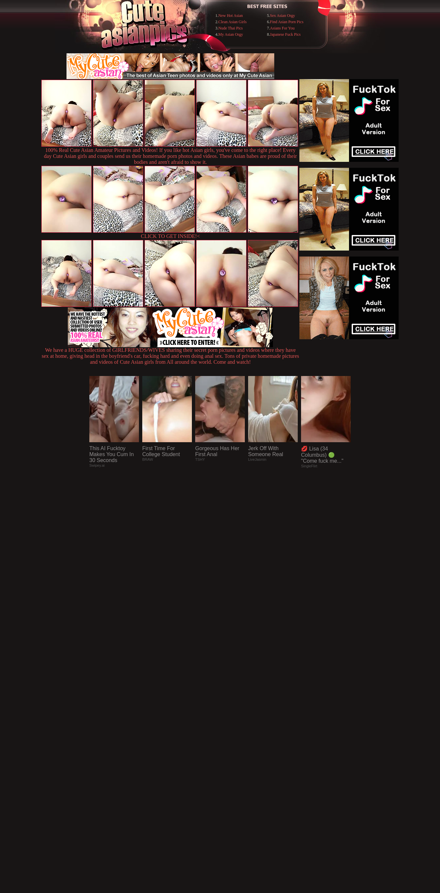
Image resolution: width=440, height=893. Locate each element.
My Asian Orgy (230, 34)
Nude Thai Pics (230, 28)
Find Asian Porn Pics (286, 22)
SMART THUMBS (231, 757)
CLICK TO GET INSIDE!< (170, 236)
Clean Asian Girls (232, 22)
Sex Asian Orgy (282, 15)
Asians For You (282, 28)
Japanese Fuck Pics (285, 34)
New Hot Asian (230, 15)
